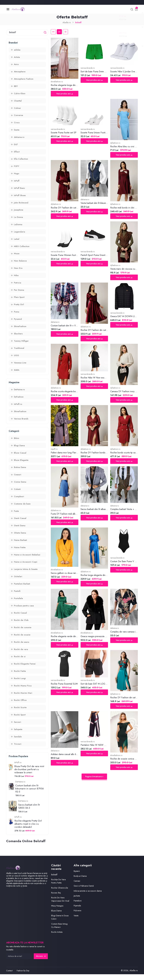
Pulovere (77, 916)
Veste (76, 921)
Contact (9, 976)
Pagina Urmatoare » (94, 776)
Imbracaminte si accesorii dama (88, 896)
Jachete (77, 901)
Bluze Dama (56, 916)
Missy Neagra (57, 911)
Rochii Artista (56, 937)
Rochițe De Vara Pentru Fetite (58, 887)
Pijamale (77, 911)
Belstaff (54, 880)
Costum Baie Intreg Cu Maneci (59, 931)
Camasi (77, 886)
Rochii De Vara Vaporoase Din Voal (60, 905)
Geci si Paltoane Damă (84, 891)
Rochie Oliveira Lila (59, 893)
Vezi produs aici (64, 93)
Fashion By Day (23, 976)
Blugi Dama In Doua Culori (59, 923)
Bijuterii (77, 876)
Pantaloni (78, 906)
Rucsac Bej (56, 898)
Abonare (40, 962)
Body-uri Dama (80, 881)
